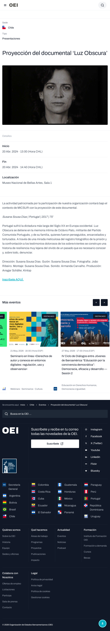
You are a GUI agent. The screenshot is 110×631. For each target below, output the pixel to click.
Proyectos (36, 548)
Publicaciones (38, 554)
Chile (32, 405)
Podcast (61, 548)
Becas (87, 558)
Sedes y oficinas (10, 554)
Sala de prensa (9, 601)
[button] (96, 302)
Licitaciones (8, 589)
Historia (6, 542)
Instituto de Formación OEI (95, 538)
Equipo (6, 548)
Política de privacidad (42, 579)
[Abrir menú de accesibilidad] (103, 624)
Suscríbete (55, 444)
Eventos (42, 405)
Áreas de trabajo (39, 536)
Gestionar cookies (40, 597)
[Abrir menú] (5, 5)
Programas (36, 542)
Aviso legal (36, 585)
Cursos (87, 552)
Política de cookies (40, 591)
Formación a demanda (95, 546)
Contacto (7, 607)
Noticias (61, 542)
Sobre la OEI (8, 536)
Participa (6, 595)
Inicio (22, 405)
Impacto (35, 560)
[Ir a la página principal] (13, 5)
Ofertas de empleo (11, 583)
